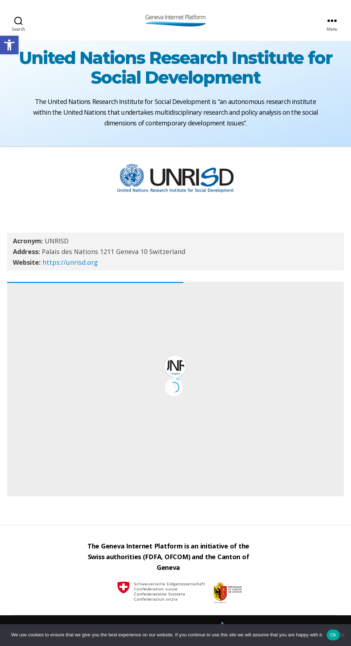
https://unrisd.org (70, 262)
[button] (9, 45)
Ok (333, 634)
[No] (342, 634)
